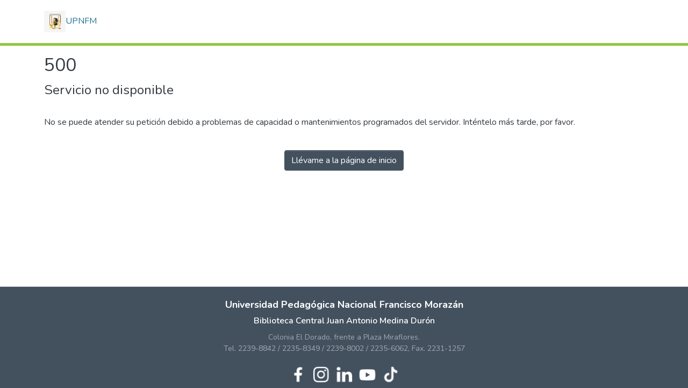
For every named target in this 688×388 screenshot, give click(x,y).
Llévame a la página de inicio (344, 160)
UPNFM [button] (70, 21)
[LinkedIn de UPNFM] (344, 373)
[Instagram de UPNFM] (321, 373)
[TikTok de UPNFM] (390, 373)
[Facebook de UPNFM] (298, 373)
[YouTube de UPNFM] (367, 373)
